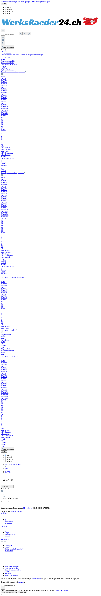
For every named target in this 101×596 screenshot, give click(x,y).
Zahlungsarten (30, 55)
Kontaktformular (16, 511)
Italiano (8, 13)
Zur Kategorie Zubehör (9, 330)
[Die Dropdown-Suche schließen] (29, 33)
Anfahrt (7, 536)
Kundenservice (5, 539)
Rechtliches (4, 513)
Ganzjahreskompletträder (13, 570)
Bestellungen (39, 55)
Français (9, 11)
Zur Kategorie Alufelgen (9, 356)
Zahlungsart (8, 545)
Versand (7, 547)
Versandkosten (36, 578)
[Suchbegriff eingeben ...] (9, 34)
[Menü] (3, 30)
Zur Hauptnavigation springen (40, 1)
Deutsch (8, 7)
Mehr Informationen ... (63, 590)
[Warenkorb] (6, 57)
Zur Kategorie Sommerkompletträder (13, 72)
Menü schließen (8, 47)
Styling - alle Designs (11, 575)
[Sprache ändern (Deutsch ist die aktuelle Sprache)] (4, 4)
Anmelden (4, 51)
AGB (6, 519)
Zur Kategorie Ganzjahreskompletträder (14, 277)
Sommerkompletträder (12, 566)
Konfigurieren (22, 592)
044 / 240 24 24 (28, 508)
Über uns (7, 532)
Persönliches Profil (13, 55)
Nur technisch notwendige (9, 592)
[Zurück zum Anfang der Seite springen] (3, 588)
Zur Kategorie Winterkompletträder (13, 173)
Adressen (23, 55)
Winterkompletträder (11, 568)
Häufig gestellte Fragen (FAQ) (14, 549)
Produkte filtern (7, 487)
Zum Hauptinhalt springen (9, 1)
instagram (21, 582)
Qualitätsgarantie (10, 534)
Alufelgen (8, 573)
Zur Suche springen (24, 1)
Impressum (8, 523)
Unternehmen (5, 526)
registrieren (7, 53)
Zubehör (7, 572)
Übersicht (4, 55)
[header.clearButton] (21, 33)
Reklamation (9, 551)
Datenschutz (9, 521)
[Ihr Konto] (3, 43)
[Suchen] (25, 33)
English (8, 9)
